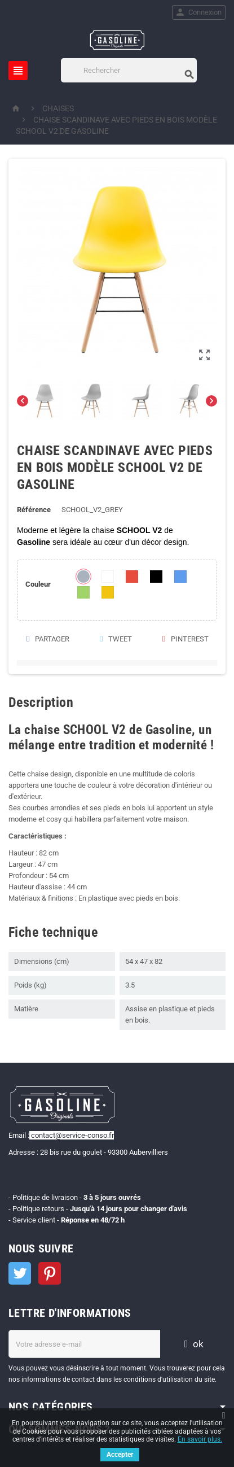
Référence (34, 509)
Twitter (19, 1273)
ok (192, 1344)
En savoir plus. (200, 1439)
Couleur (38, 584)
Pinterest (185, 639)
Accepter (120, 1455)
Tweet (115, 639)
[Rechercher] (128, 70)
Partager (47, 639)
